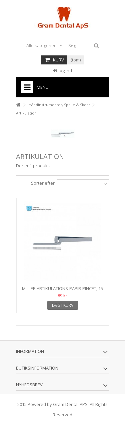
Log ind (62, 70)
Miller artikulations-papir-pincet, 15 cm (62, 291)
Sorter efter (43, 183)
